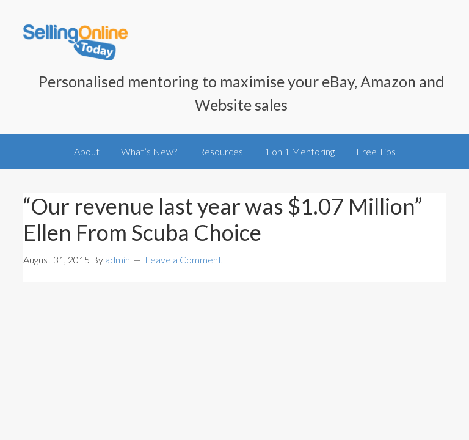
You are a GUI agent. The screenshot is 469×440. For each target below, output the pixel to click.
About (87, 151)
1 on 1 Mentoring (299, 151)
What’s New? (149, 151)
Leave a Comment (183, 259)
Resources (220, 151)
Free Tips (376, 151)
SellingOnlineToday (75, 43)
